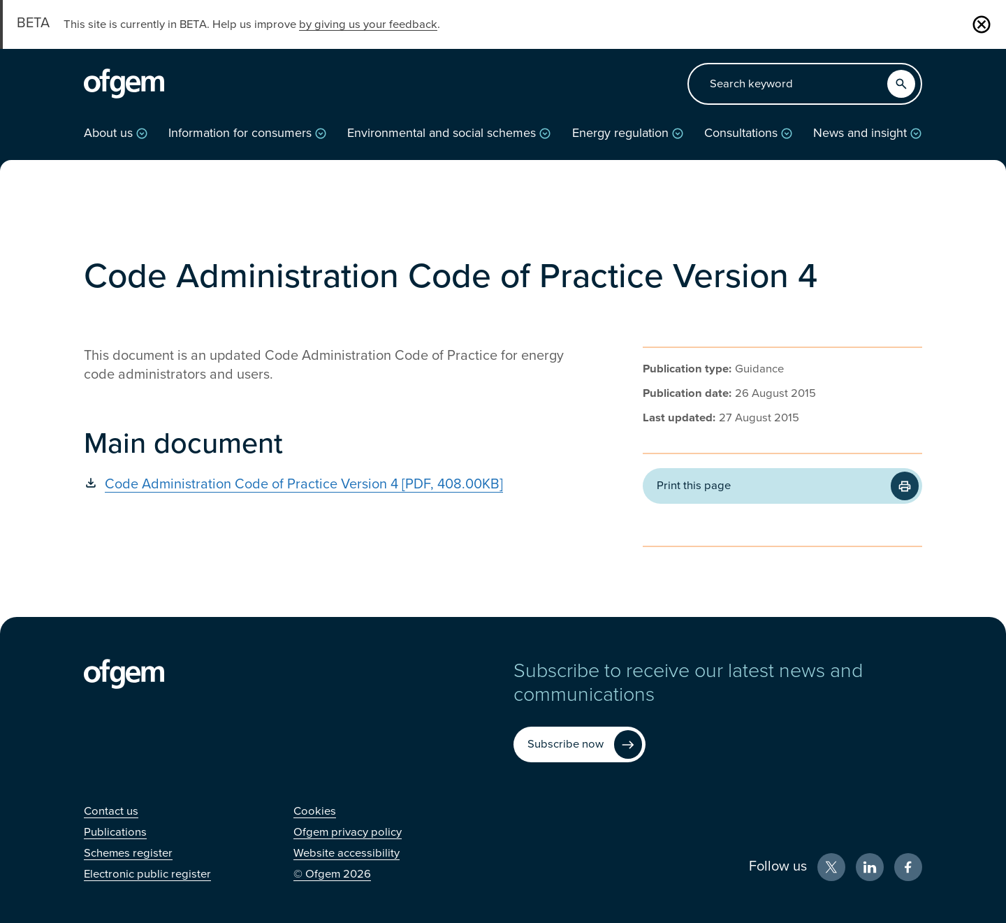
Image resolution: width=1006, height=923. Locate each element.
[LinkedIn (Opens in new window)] (870, 867)
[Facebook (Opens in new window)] (908, 867)
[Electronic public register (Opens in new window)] (147, 874)
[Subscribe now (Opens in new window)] (579, 744)
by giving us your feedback (368, 24)
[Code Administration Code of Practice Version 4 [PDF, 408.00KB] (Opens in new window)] (328, 484)
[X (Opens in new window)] (831, 867)
